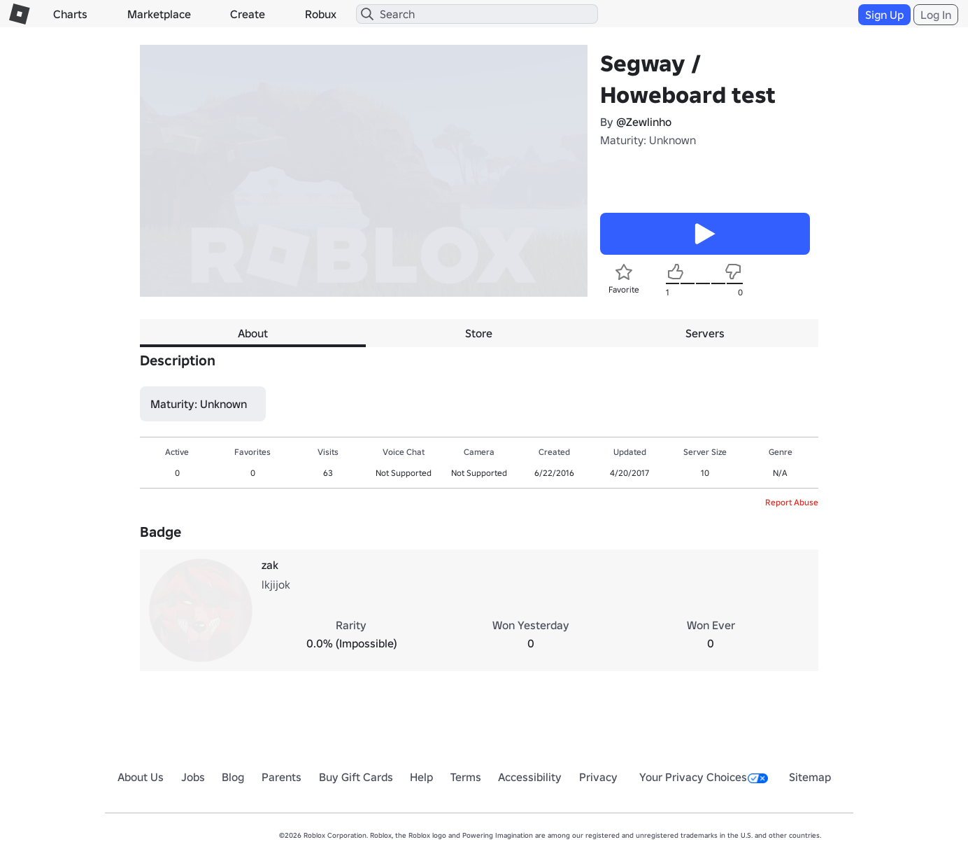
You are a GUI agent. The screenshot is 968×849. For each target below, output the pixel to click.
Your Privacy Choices (703, 777)
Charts (70, 14)
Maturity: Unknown (648, 140)
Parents (281, 777)
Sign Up (884, 15)
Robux (320, 14)
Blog (233, 777)
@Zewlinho (643, 122)
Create (247, 14)
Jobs (193, 777)
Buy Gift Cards (356, 777)
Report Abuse (791, 502)
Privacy (598, 777)
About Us (141, 777)
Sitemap (810, 777)
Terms (465, 777)
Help (421, 777)
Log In (935, 15)
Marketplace (159, 14)
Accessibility (530, 777)
